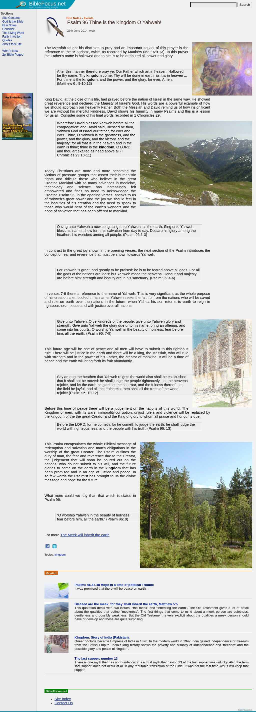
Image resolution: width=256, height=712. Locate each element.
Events (89, 18)
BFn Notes (73, 18)
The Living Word (13, 33)
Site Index (62, 699)
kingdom (60, 554)
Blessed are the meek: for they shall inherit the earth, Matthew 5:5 (126, 604)
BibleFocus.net (47, 4)
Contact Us (63, 703)
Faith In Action (11, 36)
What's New (10, 51)
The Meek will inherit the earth (85, 535)
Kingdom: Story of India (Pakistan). (102, 637)
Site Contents (11, 18)
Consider (8, 29)
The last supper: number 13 (96, 658)
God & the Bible (12, 21)
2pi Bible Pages (12, 54)
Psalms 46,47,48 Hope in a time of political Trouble (114, 585)
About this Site (12, 44)
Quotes (7, 40)
